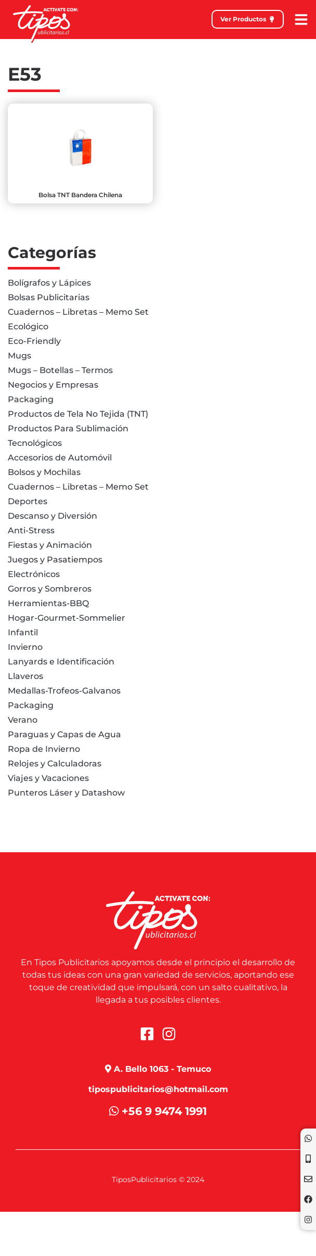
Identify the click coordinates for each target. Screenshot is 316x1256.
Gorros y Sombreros (49, 589)
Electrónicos (34, 574)
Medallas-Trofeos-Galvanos (64, 691)
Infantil (23, 632)
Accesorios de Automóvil (60, 458)
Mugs (19, 356)
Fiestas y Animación (50, 545)
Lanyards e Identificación (61, 662)
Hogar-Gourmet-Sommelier (66, 618)
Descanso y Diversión (52, 516)
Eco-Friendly (34, 341)
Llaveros (25, 676)
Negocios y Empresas (53, 385)
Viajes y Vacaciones (48, 778)
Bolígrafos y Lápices (49, 283)
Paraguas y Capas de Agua (64, 734)
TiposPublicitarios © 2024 (158, 1179)
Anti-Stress (31, 530)
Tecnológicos (35, 443)
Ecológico (28, 326)
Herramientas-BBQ (48, 603)
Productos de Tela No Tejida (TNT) (78, 414)
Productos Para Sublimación (68, 428)
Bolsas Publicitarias (48, 297)
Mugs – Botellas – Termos (60, 370)
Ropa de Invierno (44, 749)
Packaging (31, 399)
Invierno (25, 647)
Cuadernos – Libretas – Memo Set (78, 312)
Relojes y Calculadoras (54, 763)
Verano (22, 720)
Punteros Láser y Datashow (66, 793)
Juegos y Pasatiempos (55, 560)
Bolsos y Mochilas (44, 472)
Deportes (27, 501)
